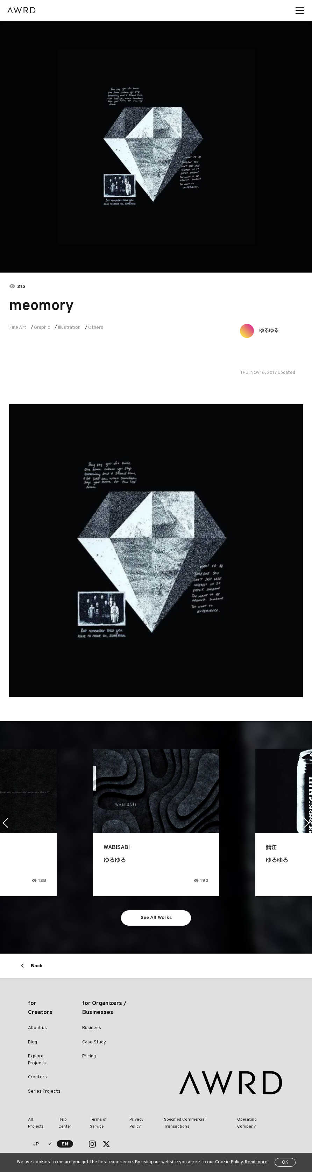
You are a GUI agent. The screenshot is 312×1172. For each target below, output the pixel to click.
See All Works (156, 918)
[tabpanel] (156, 147)
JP (36, 1144)
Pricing (89, 1056)
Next (306, 823)
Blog (32, 1042)
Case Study (94, 1042)
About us (37, 1028)
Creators (37, 1077)
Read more (256, 1162)
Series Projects (44, 1091)
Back (37, 966)
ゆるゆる (269, 331)
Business (91, 1028)
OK (285, 1162)
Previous (5, 823)
